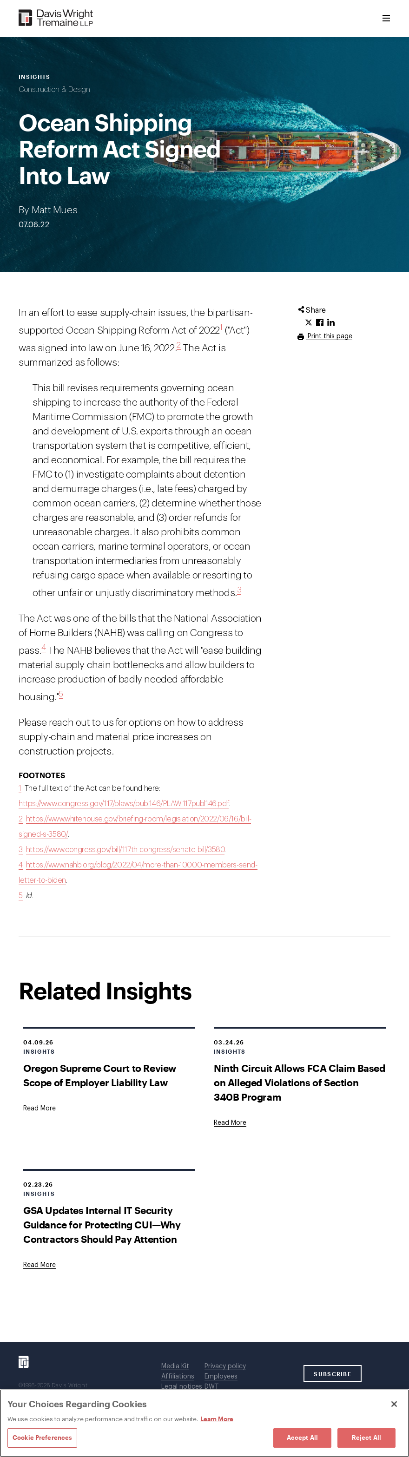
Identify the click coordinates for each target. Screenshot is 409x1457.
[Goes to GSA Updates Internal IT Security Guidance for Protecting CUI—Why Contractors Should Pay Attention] (39, 1265)
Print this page (329, 336)
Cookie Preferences (42, 1437)
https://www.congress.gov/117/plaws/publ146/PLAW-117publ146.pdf (124, 803)
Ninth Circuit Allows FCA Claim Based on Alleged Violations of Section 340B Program (299, 1082)
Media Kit (175, 1366)
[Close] (394, 1404)
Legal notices (181, 1387)
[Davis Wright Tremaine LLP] (56, 18)
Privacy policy (225, 1366)
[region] (204, 1423)
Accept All (302, 1437)
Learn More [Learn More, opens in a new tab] (216, 1419)
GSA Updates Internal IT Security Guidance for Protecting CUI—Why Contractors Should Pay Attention (102, 1224)
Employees (220, 1376)
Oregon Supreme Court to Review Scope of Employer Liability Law (99, 1075)
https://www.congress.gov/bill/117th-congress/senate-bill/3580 (125, 849)
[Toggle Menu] (386, 18)
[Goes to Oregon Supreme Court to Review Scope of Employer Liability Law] (39, 1108)
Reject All (366, 1437)
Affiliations (177, 1376)
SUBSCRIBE (332, 1374)
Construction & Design (54, 89)
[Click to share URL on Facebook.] (319, 323)
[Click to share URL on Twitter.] (308, 323)
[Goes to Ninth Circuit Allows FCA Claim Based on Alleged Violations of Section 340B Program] (230, 1123)
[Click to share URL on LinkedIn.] (331, 323)
